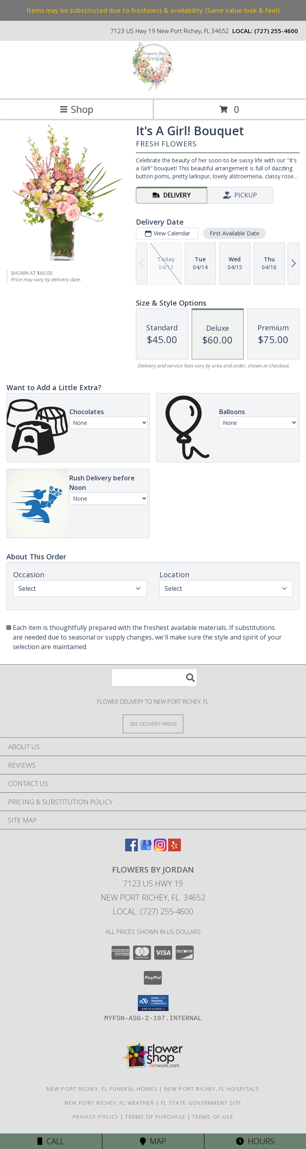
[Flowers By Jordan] (153, 88)
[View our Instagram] (160, 848)
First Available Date (234, 233)
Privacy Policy (95, 1116)
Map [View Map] (153, 1141)
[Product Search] (154, 678)
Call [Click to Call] (50, 1141)
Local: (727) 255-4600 (153, 911)
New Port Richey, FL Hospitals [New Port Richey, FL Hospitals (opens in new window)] (211, 1088)
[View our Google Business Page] (145, 848)
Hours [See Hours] (255, 1141)
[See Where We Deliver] (153, 723)
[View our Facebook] (131, 848)
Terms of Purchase (155, 1116)
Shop (76, 109)
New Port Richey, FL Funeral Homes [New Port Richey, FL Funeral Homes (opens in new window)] (102, 1088)
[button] (153, 1003)
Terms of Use (212, 1116)
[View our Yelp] (174, 848)
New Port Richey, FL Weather (109, 1102)
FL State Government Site (201, 1102)
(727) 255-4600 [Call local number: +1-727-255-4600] (276, 31)
